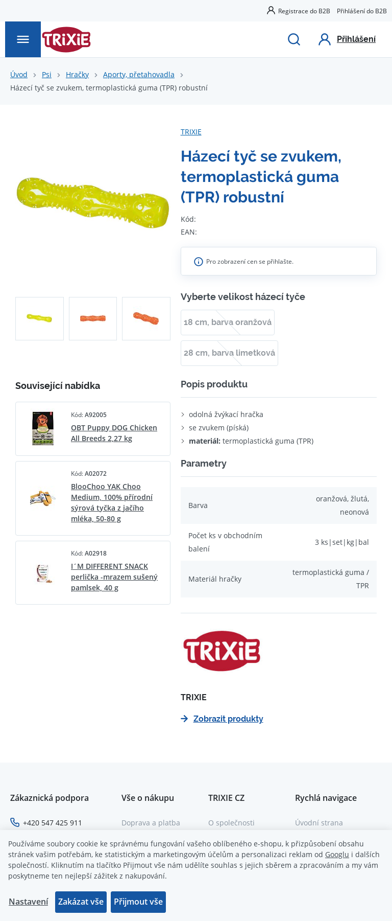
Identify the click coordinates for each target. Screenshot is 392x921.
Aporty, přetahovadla (139, 74)
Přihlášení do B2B (362, 11)
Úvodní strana (319, 822)
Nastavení (28, 901)
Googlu (337, 854)
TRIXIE (191, 131)
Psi (47, 74)
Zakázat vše (81, 901)
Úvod (19, 74)
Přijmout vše (138, 901)
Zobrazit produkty (222, 719)
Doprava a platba (150, 822)
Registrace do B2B (304, 11)
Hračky (77, 74)
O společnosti (231, 822)
